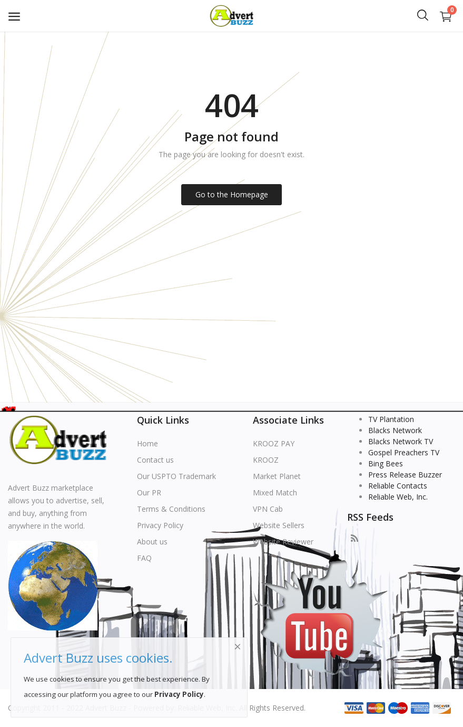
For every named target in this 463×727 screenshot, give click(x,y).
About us (152, 542)
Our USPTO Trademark (176, 476)
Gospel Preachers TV (403, 452)
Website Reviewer (283, 542)
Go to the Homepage (231, 194)
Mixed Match (275, 492)
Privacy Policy (160, 525)
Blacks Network (395, 430)
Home (147, 443)
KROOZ (266, 460)
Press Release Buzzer (405, 475)
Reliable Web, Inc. (398, 497)
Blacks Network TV (400, 441)
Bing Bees (385, 463)
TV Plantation (391, 419)
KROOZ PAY (273, 443)
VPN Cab (268, 509)
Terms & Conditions (171, 509)
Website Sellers (278, 525)
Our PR (149, 492)
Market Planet (277, 476)
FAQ (144, 558)
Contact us (155, 460)
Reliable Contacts (397, 486)
